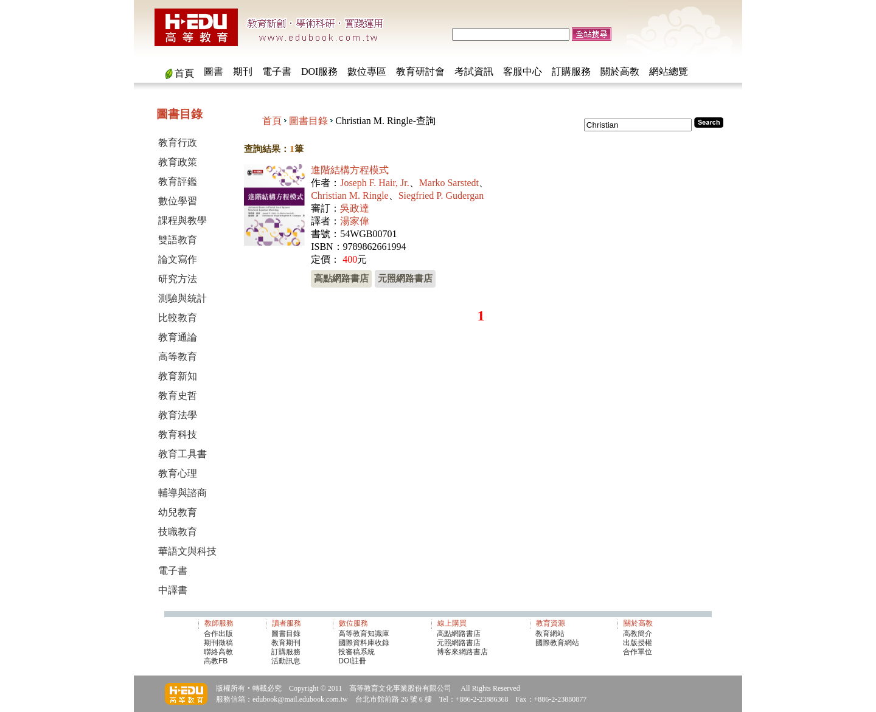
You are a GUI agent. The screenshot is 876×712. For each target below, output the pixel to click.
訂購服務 (571, 71)
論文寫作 (177, 259)
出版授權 (637, 642)
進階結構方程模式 (350, 170)
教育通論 (177, 337)
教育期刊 (286, 642)
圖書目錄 (308, 121)
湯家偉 (354, 221)
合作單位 (637, 652)
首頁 (184, 73)
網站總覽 (668, 71)
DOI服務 (319, 71)
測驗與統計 (182, 298)
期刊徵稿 (218, 642)
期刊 (242, 71)
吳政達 (354, 208)
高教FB (216, 661)
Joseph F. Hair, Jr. (374, 183)
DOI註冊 (352, 661)
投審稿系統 (356, 652)
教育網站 (550, 633)
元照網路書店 (405, 278)
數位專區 (366, 71)
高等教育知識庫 (363, 633)
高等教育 (177, 356)
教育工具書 (182, 454)
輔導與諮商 (182, 493)
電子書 (276, 71)
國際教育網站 (557, 642)
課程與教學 (182, 220)
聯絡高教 (218, 652)
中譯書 (172, 590)
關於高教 (619, 71)
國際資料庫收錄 (363, 642)
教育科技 (177, 434)
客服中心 (522, 71)
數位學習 (177, 201)
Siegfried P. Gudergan (441, 195)
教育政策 (177, 162)
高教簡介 (637, 633)
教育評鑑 (177, 181)
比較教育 (177, 318)
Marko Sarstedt (449, 183)
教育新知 (177, 376)
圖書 (213, 71)
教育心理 (177, 473)
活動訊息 (286, 661)
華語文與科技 (187, 551)
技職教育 (177, 532)
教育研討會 (420, 71)
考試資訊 (473, 71)
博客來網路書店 (462, 652)
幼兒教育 (177, 512)
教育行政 (177, 142)
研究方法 (177, 279)
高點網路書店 (341, 278)
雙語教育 (177, 240)
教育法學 (177, 415)
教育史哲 (177, 395)
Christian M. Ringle (350, 195)
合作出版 (218, 633)
